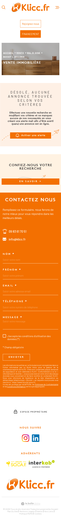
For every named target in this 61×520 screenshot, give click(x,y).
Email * (10, 286)
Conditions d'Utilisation (16, 386)
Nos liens (48, 511)
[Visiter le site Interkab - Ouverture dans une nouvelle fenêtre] (42, 464)
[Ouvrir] (4, 7)
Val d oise (33, 53)
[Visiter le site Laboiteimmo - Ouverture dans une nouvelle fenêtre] (30, 503)
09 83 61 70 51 (17, 231)
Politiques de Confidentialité (46, 384)
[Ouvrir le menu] (57, 7)
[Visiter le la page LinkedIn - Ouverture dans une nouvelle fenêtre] (35, 438)
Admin (40, 511)
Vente (20, 53)
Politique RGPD (26, 513)
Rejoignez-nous (30, 23)
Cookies (38, 514)
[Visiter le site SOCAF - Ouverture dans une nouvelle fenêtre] (16, 463)
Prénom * (12, 270)
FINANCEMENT (30, 33)
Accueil (8, 53)
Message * (12, 317)
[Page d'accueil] (30, 7)
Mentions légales (27, 511)
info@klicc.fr (17, 239)
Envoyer (16, 357)
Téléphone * (15, 301)
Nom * (9, 254)
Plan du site (12, 511)
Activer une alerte (30, 135)
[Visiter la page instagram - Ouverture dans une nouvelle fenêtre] (25, 438)
